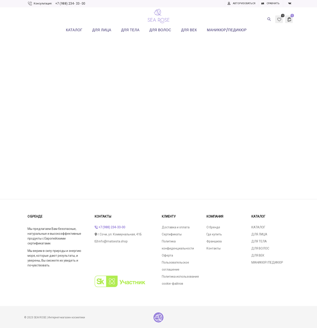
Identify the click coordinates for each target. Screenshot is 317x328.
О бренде (213, 227)
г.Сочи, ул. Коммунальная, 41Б (118, 234)
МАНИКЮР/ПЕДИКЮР (267, 262)
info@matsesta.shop (111, 241)
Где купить (214, 234)
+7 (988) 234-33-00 (110, 227)
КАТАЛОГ (258, 227)
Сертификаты (172, 234)
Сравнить (273, 3)
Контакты (213, 248)
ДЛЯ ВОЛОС (260, 248)
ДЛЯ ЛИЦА (259, 234)
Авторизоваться (244, 3)
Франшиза (214, 241)
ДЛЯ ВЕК (257, 255)
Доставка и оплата (176, 227)
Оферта (167, 255)
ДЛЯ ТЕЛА (259, 241)
